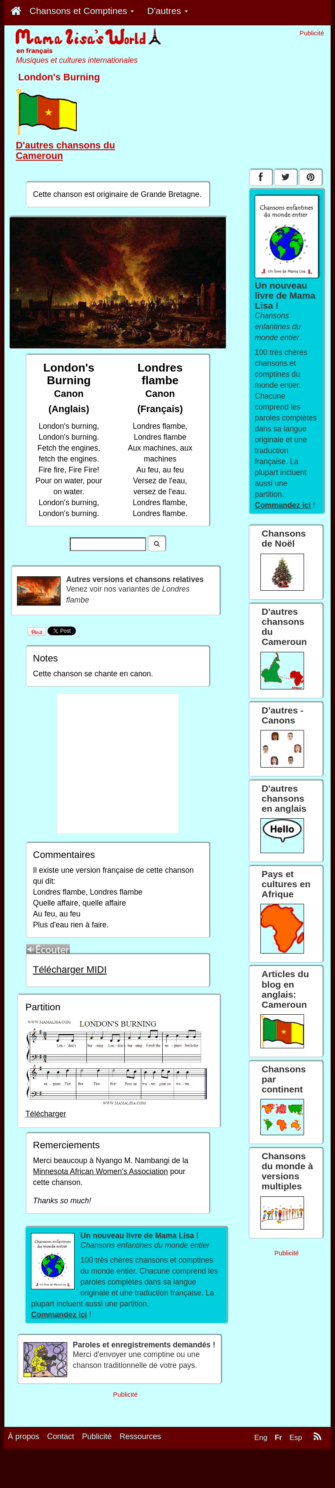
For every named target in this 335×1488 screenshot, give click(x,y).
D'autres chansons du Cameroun (65, 150)
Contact (60, 1436)
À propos (23, 1436)
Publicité (97, 1436)
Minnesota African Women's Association (100, 1171)
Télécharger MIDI (70, 969)
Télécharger (45, 1113)
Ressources (140, 1436)
